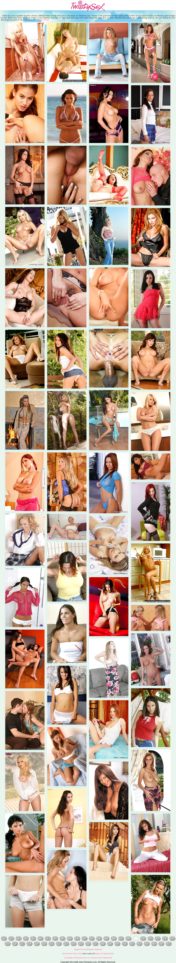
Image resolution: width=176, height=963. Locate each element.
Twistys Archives (42, 20)
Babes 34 (99, 954)
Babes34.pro (109, 954)
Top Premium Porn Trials (72, 954)
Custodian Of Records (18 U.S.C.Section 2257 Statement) (88, 958)
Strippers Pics (79, 949)
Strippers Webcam (94, 949)
